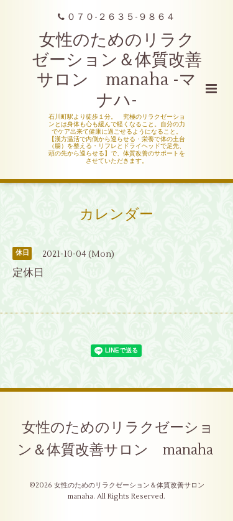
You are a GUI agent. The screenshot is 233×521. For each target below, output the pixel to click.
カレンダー (116, 214)
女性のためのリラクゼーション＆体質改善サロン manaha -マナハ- (117, 70)
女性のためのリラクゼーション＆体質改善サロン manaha (115, 439)
